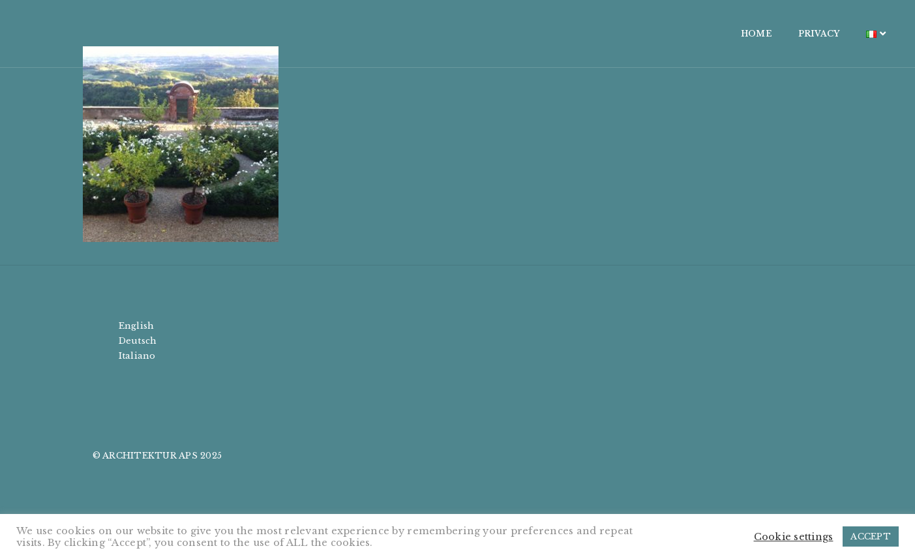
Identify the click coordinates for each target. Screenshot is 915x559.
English (137, 325)
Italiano (137, 355)
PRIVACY (743, 33)
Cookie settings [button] (793, 537)
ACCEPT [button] (870, 536)
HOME (680, 33)
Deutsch (138, 340)
